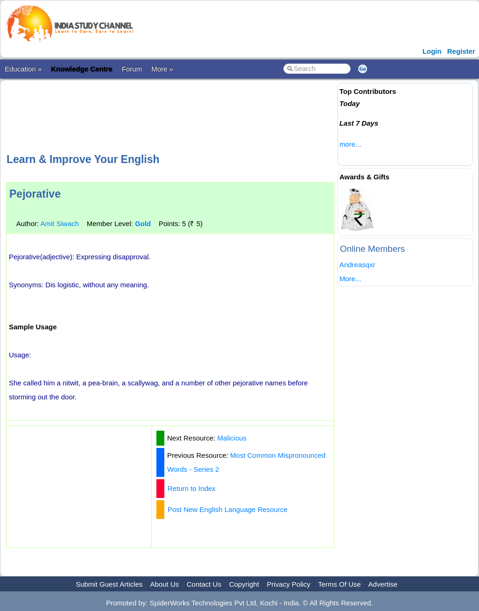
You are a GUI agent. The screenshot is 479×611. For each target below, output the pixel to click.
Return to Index (192, 488)
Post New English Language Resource (228, 509)
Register (461, 51)
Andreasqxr (357, 265)
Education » (23, 69)
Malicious (232, 438)
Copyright (244, 584)
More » (162, 69)
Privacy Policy (288, 584)
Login (432, 51)
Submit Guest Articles (109, 584)
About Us (164, 584)
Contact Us (204, 584)
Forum (132, 69)
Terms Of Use (339, 584)
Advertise (383, 584)
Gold (143, 223)
